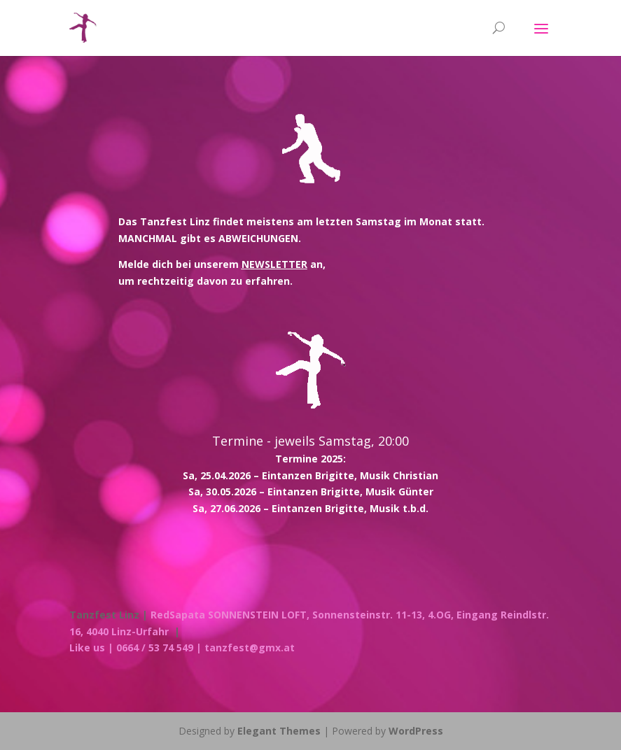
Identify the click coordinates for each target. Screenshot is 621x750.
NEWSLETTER (274, 264)
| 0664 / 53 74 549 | (155, 647)
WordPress (416, 730)
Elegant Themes (279, 730)
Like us (87, 647)
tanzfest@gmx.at (249, 647)
